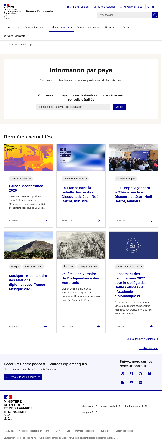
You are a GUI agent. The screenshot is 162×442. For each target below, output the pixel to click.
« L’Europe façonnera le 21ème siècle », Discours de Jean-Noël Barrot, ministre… (133, 194)
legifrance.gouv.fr (134, 406)
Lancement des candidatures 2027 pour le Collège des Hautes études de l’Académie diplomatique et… (131, 285)
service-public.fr (109, 406)
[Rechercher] (124, 15)
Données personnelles (84, 431)
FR (152, 7)
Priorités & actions (34, 27)
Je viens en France (133, 7)
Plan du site (9, 431)
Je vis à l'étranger (106, 7)
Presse (126, 27)
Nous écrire (104, 431)
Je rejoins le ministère (14, 36)
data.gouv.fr (87, 412)
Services (109, 27)
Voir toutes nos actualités (141, 339)
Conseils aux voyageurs (88, 27)
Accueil (7, 44)
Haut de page (150, 348)
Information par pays (61, 27)
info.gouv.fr (87, 406)
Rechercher (155, 15)
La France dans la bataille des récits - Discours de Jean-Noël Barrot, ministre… (80, 194)
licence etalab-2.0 (108, 438)
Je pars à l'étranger (79, 7)
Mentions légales (63, 431)
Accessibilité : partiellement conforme (34, 431)
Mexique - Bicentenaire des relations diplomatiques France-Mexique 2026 (28, 282)
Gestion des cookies (124, 431)
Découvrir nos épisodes (23, 377)
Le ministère (10, 27)
